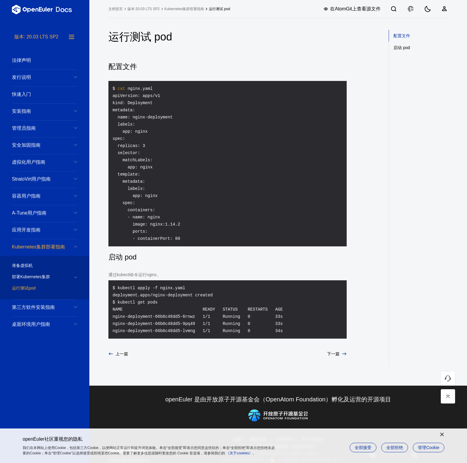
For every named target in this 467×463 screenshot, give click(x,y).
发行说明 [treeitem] (39, 77)
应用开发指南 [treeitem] (39, 229)
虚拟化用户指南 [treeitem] (39, 162)
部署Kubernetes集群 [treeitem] (39, 277)
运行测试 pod (219, 9)
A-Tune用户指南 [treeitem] (39, 212)
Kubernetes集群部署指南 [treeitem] (39, 246)
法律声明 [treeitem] (39, 60)
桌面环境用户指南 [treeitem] (39, 324)
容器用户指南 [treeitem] (39, 195)
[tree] (44, 248)
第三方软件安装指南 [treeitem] (39, 307)
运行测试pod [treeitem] (39, 288)
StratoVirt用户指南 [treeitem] (39, 179)
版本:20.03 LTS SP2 (143, 9)
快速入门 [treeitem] (39, 94)
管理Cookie (428, 447)
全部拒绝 (394, 447)
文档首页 (115, 9)
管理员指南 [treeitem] (39, 128)
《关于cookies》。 (241, 453)
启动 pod (401, 47)
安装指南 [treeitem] (39, 111)
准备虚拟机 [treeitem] (39, 265)
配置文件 (401, 35)
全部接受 (363, 447)
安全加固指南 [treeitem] (39, 145)
